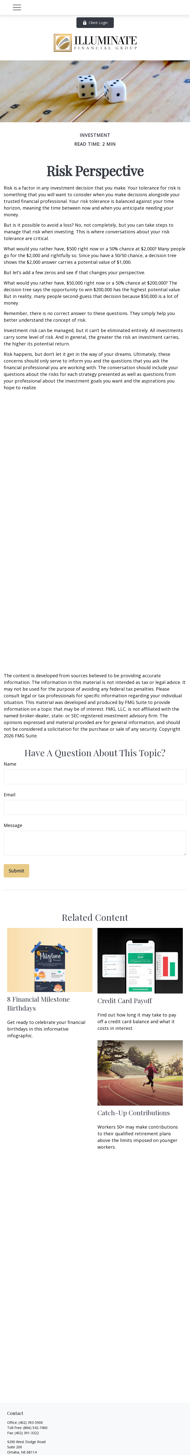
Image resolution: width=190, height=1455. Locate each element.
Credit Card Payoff (124, 1000)
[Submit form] (16, 870)
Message (13, 825)
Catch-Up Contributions (133, 1112)
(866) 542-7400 (35, 1427)
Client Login (95, 22)
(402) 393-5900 (31, 1422)
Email (9, 795)
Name (10, 764)
